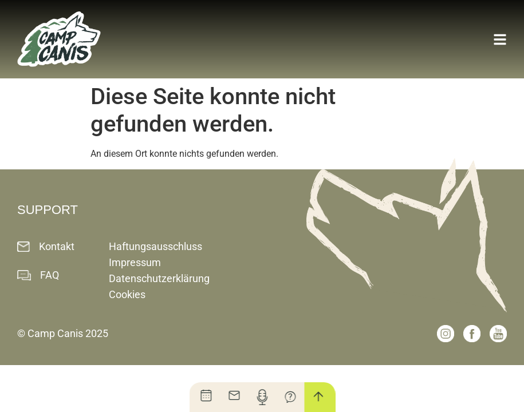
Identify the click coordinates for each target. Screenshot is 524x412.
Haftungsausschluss (155, 246)
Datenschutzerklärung (159, 278)
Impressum (135, 262)
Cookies (127, 294)
